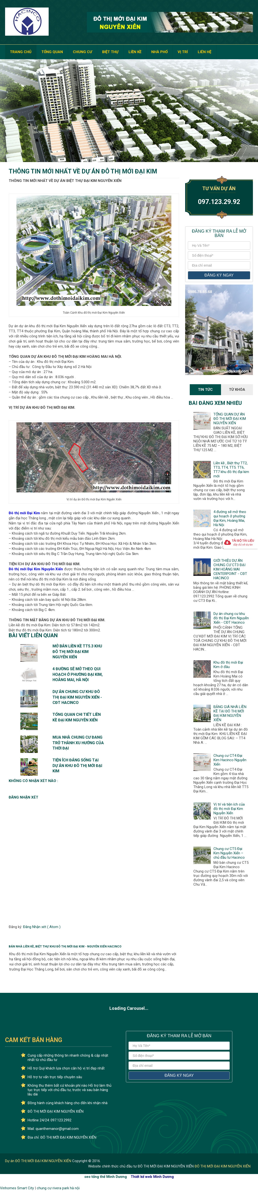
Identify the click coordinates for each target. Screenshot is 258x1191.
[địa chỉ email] (219, 265)
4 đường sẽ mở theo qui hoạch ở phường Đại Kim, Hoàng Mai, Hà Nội (78, 674)
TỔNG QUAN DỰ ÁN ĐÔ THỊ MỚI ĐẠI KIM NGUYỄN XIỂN (229, 418)
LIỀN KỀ (135, 52)
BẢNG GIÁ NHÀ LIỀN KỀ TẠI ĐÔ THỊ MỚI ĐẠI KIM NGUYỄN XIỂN (229, 713)
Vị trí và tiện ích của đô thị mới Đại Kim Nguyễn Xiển (229, 808)
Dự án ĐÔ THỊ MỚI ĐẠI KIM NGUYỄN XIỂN (38, 1161)
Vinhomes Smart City (17, 1188)
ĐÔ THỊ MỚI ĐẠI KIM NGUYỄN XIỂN (222, 1166)
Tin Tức (205, 389)
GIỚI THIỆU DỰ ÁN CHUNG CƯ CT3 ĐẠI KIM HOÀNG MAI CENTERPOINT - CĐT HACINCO (230, 569)
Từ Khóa (237, 389)
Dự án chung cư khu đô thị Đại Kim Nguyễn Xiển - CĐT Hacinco (77, 697)
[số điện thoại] (219, 255)
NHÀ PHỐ (159, 52)
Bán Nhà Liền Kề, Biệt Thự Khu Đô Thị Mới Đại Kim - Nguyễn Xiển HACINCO (65, 946)
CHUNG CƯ (82, 52)
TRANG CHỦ (20, 52)
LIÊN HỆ (204, 52)
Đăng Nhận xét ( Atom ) (42, 927)
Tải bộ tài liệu (243, 542)
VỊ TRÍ (183, 52)
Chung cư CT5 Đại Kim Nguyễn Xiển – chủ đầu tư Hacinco (229, 853)
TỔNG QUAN (52, 52)
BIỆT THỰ (110, 52)
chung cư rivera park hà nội (58, 1188)
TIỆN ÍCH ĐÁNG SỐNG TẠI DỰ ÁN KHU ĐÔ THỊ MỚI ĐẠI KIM (77, 765)
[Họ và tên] (219, 245)
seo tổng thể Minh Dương (105, 1177)
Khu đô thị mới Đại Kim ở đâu (228, 664)
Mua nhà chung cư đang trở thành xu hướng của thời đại (78, 742)
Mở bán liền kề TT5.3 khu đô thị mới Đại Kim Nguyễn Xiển (77, 651)
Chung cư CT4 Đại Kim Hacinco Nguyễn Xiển (229, 760)
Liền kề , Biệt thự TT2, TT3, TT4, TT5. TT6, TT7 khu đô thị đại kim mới (231, 469)
